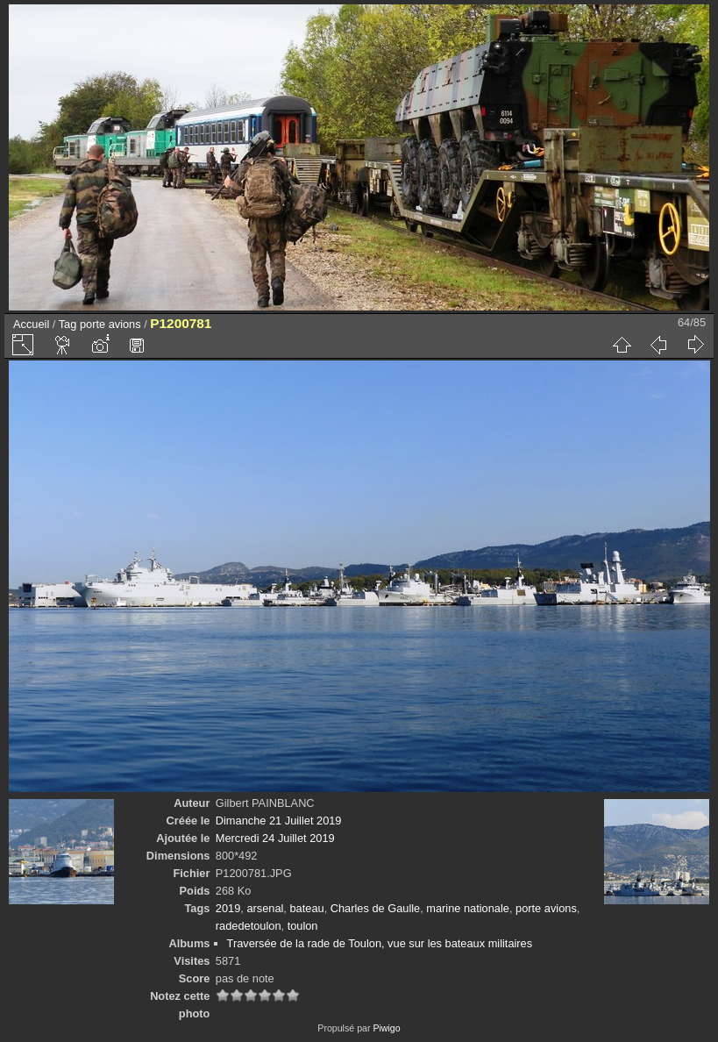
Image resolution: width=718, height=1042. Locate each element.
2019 (228, 908)
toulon (303, 925)
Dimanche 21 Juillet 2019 (279, 820)
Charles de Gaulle (375, 908)
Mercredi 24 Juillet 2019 (275, 838)
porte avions (110, 324)
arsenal (264, 908)
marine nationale (467, 908)
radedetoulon (248, 925)
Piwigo (386, 1028)
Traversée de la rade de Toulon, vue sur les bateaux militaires (380, 943)
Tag (68, 324)
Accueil (31, 324)
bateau (306, 908)
